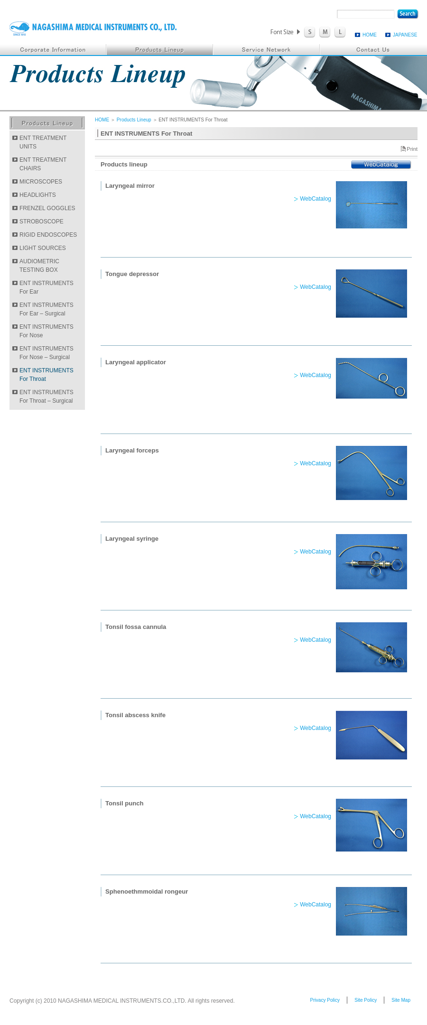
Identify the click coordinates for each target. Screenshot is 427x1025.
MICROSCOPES (40, 181)
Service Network (267, 49)
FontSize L (340, 32)
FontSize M (325, 32)
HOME (369, 34)
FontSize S (310, 32)
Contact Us (373, 49)
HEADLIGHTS (37, 195)
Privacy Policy (325, 1000)
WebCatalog (381, 164)
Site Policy (365, 1000)
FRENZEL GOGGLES (47, 208)
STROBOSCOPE (41, 221)
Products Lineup (160, 49)
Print (412, 149)
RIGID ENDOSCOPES (48, 234)
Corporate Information (53, 49)
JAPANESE (405, 34)
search (408, 14)
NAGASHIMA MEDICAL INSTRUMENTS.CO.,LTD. (92, 28)
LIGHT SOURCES (42, 248)
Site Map (400, 1000)
